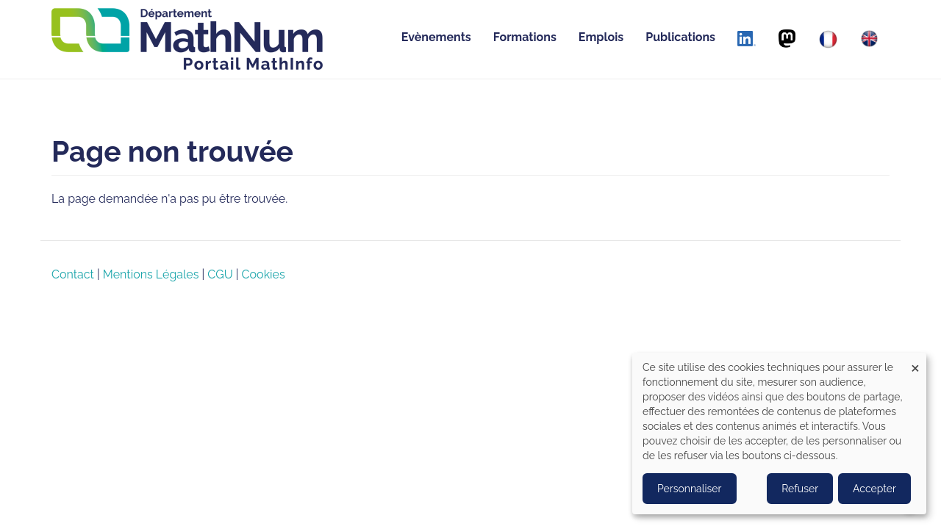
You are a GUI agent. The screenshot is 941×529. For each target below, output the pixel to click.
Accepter (874, 488)
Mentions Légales (151, 274)
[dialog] (779, 433)
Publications (680, 37)
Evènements (436, 37)
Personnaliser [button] (689, 488)
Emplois (601, 37)
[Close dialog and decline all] (915, 362)
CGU (219, 274)
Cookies (263, 274)
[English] (869, 38)
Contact (72, 274)
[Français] (828, 39)
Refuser (799, 488)
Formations (525, 37)
